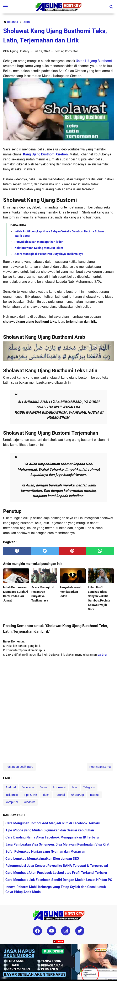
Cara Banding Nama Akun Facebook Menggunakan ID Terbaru (52, 837)
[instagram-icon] (65, 930)
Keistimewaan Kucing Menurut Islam (39, 247)
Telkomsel (12, 794)
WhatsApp (77, 794)
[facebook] (17, 551)
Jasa (74, 787)
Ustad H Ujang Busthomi (93, 61)
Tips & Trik (30, 794)
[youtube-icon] (51, 930)
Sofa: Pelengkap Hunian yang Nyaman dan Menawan (45, 851)
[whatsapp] (100, 551)
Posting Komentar (66, 51)
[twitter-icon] (79, 930)
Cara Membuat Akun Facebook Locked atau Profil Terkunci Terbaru (56, 873)
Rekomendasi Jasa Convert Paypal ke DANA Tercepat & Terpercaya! (56, 866)
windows (29, 802)
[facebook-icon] (37, 930)
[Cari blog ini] (111, 6)
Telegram (89, 787)
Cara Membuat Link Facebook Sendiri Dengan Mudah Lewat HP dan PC (58, 880)
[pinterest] (72, 551)
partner (102, 654)
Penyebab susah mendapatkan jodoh (39, 241)
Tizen (46, 794)
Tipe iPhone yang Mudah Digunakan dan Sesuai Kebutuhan (49, 830)
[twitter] (44, 551)
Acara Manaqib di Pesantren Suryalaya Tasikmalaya (49, 253)
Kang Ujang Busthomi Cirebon (45, 154)
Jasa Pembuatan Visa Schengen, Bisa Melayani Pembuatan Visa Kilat (57, 844)
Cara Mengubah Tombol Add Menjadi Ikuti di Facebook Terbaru (52, 823)
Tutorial (60, 794)
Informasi (59, 787)
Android (11, 787)
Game (43, 787)
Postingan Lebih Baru (19, 766)
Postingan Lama (100, 766)
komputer (12, 802)
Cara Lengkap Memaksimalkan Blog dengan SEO (42, 859)
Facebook (27, 787)
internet (95, 794)
